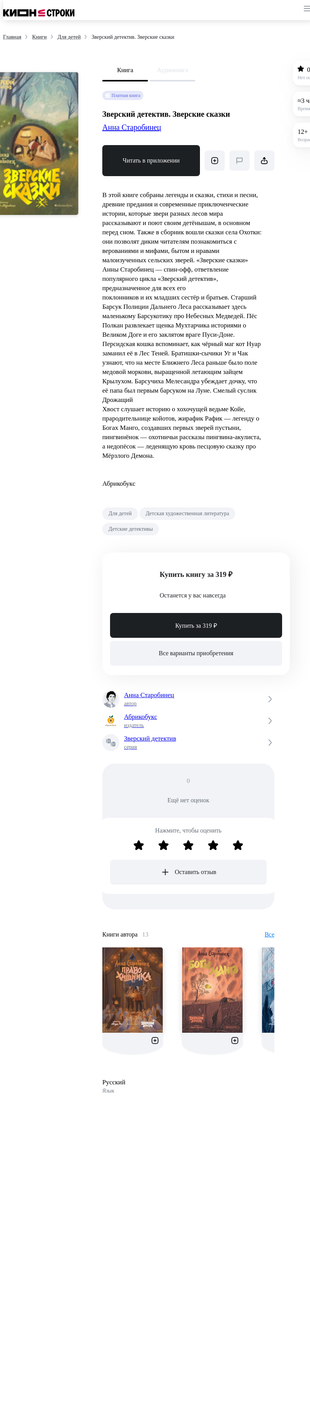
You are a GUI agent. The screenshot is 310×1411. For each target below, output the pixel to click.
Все (269, 934)
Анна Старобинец (131, 127)
